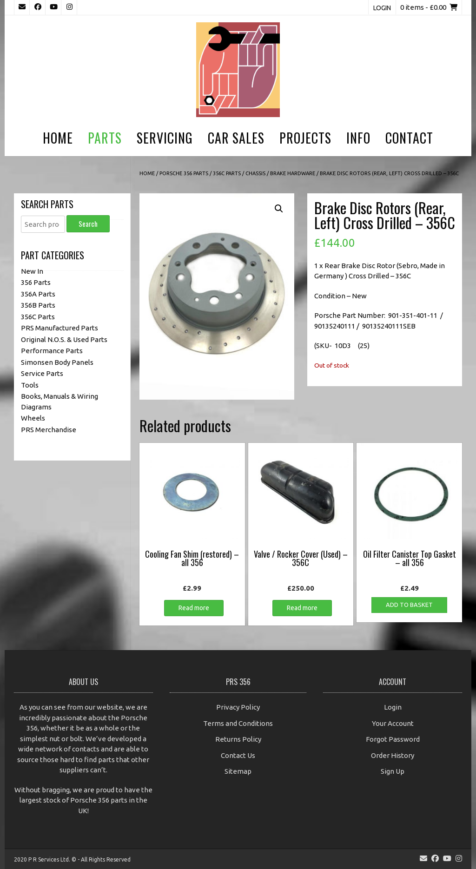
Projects (305, 137)
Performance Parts (52, 351)
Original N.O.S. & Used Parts (64, 339)
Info (358, 137)
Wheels (33, 418)
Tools (30, 385)
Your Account (393, 723)
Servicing (165, 137)
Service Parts (42, 373)
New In (32, 271)
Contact (409, 137)
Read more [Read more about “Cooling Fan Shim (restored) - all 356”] (193, 608)
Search (88, 223)
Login (382, 8)
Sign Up (392, 771)
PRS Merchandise (48, 430)
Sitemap (238, 771)
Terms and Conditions (238, 723)
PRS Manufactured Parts (59, 328)
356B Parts (38, 305)
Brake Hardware (292, 173)
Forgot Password (393, 739)
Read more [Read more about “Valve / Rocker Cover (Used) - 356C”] (302, 608)
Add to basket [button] (409, 604)
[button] (279, 208)
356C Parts (227, 173)
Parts (105, 137)
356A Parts (38, 294)
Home (58, 137)
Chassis (255, 173)
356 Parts (36, 282)
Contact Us (238, 755)
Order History (392, 755)
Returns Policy (238, 739)
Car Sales (236, 137)
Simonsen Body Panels (57, 362)
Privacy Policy (238, 707)
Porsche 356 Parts (183, 173)
